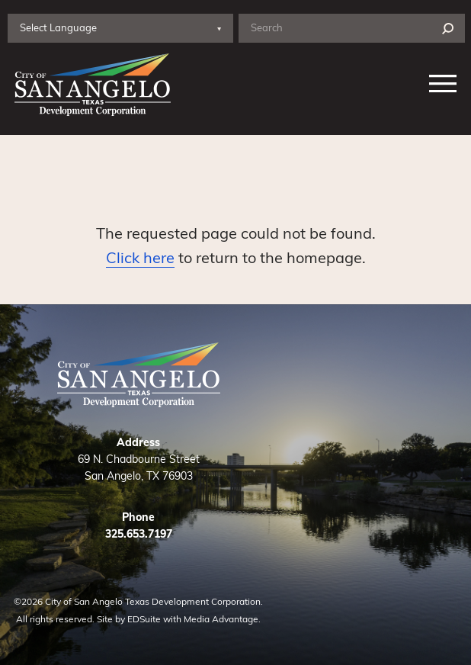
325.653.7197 (138, 533)
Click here (140, 256)
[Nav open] (443, 85)
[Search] (447, 28)
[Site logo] (89, 84)
